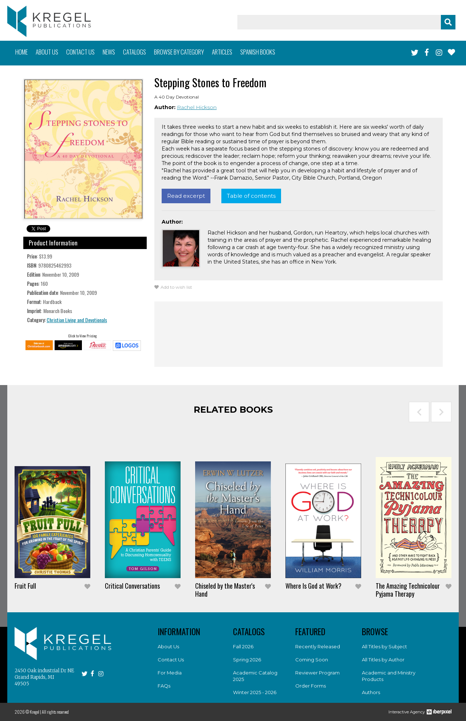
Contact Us (171, 659)
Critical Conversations (132, 586)
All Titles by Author (383, 659)
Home (21, 51)
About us (47, 51)
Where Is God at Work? (313, 586)
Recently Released (317, 646)
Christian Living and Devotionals (77, 320)
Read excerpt (186, 195)
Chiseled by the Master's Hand (225, 590)
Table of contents (251, 195)
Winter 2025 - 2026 (254, 692)
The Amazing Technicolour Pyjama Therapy (408, 590)
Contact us (80, 51)
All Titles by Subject (384, 646)
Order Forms (310, 686)
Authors (371, 692)
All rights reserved (55, 712)
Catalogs (134, 51)
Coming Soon (311, 659)
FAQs (164, 686)
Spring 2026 (247, 659)
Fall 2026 (243, 646)
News (109, 51)
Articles (222, 51)
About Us (168, 646)
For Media (170, 673)
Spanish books (257, 51)
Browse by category (179, 51)
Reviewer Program (317, 673)
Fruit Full (25, 586)
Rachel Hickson (197, 107)
